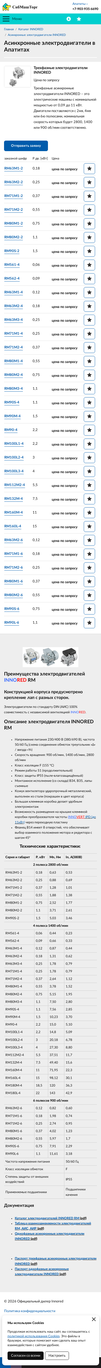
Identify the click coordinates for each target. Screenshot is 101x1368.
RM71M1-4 (13, 333)
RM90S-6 (11, 609)
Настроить (56, 1355)
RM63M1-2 (13, 168)
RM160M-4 (13, 512)
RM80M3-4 (13, 389)
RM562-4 (12, 278)
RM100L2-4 (14, 457)
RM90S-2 (11, 251)
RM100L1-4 (14, 444)
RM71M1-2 (13, 196)
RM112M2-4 (14, 485)
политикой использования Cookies (34, 1336)
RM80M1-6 (13, 581)
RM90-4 (11, 430)
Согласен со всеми (25, 1355)
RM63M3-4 (13, 320)
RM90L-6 (11, 622)
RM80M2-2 (13, 237)
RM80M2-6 (13, 595)
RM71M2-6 (13, 567)
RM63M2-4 (13, 306)
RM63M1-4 (13, 292)
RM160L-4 (12, 526)
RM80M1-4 (13, 361)
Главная (9, 29)
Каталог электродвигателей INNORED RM (47, 1218)
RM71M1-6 (13, 554)
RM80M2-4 (13, 375)
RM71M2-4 (13, 347)
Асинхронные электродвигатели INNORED (37, 34)
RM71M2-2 (13, 210)
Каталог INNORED (30, 29)
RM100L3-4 (14, 471)
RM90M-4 (12, 416)
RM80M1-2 (13, 223)
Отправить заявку (26, 146)
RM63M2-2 (13, 182)
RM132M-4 (13, 499)
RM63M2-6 (13, 540)
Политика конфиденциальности (29, 1311)
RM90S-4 (11, 402)
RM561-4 (12, 265)
